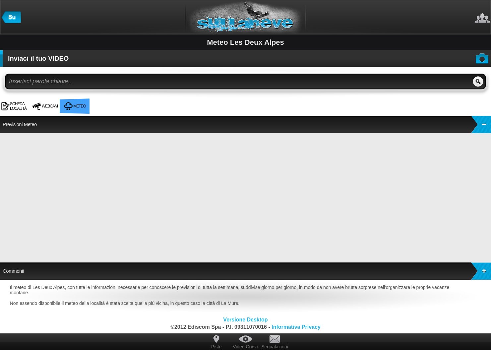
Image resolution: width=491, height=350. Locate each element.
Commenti (247, 271)
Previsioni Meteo (247, 124)
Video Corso (245, 346)
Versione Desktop (245, 319)
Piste (216, 346)
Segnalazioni (274, 346)
